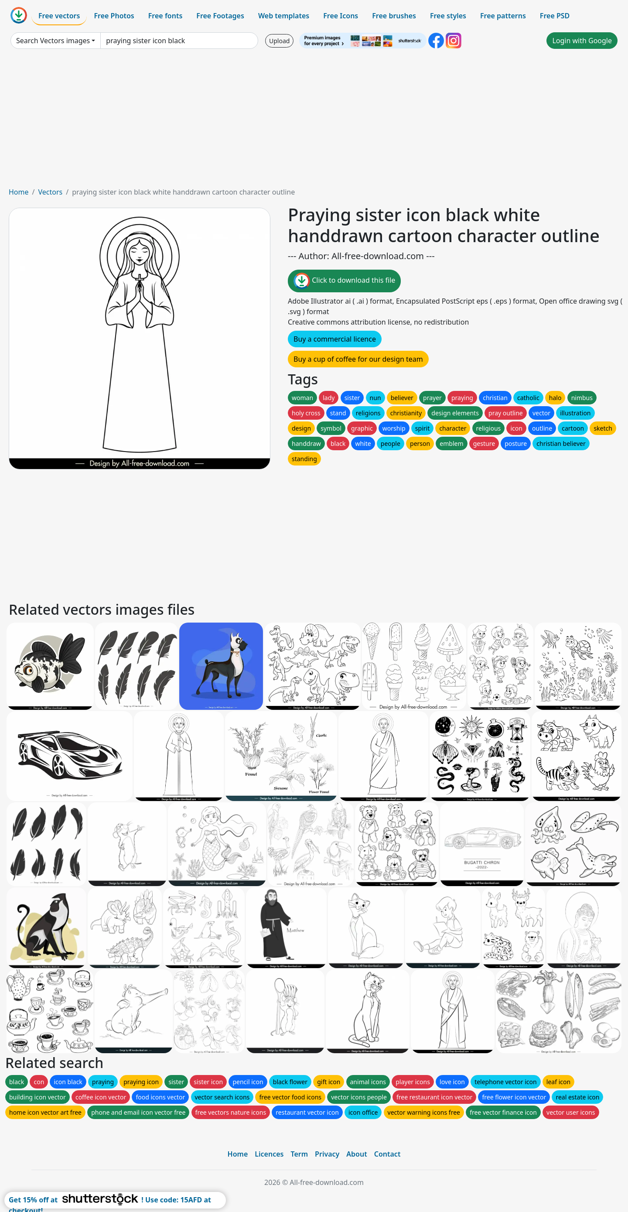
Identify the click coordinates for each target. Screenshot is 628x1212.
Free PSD (555, 16)
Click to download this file (344, 281)
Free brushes (394, 16)
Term (299, 1154)
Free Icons (340, 16)
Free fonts (165, 16)
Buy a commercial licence (335, 339)
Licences (269, 1154)
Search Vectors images (53, 40)
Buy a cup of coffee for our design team (358, 359)
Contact (387, 1154)
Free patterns (503, 16)
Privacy (327, 1154)
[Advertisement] (314, 121)
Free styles (448, 16)
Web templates (283, 16)
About (356, 1154)
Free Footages (220, 16)
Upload (279, 41)
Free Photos (114, 16)
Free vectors (59, 16)
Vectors (50, 192)
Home (19, 192)
